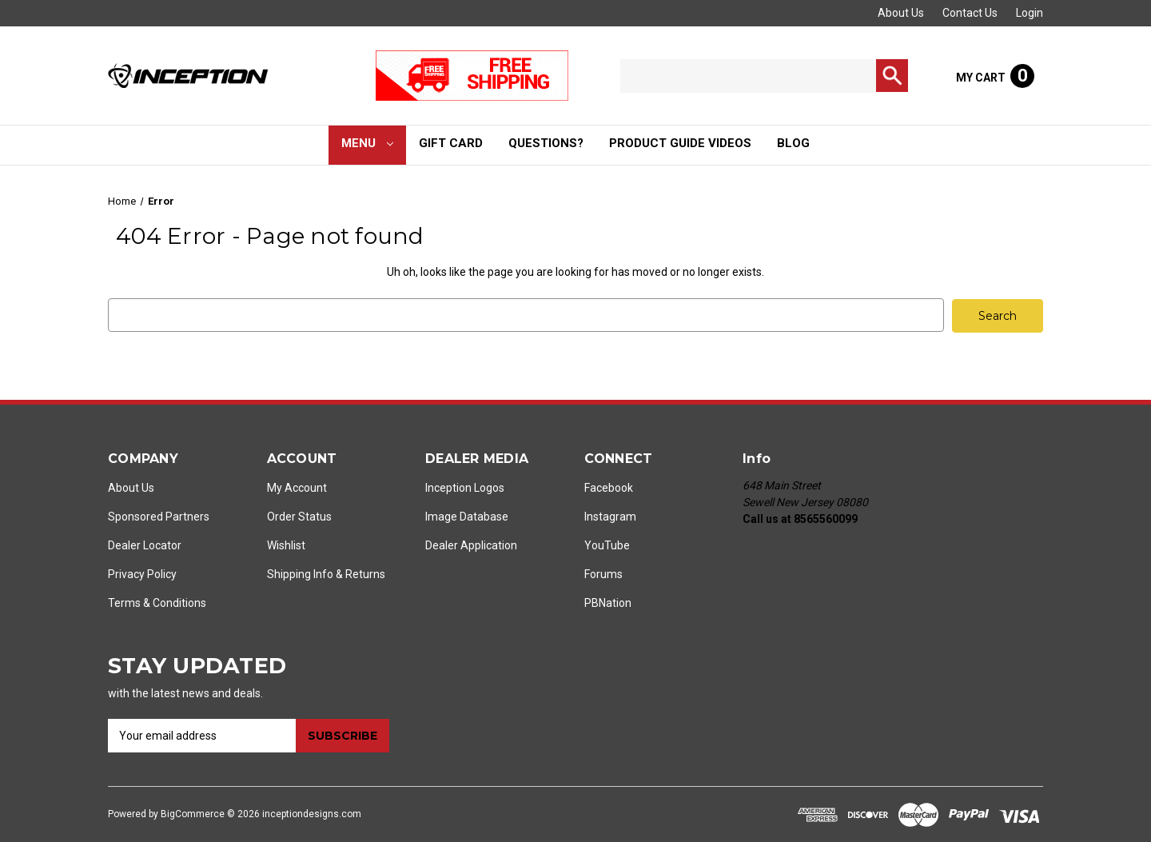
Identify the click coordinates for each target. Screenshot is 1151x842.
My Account (297, 487)
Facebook (608, 487)
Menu (367, 143)
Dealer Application (471, 544)
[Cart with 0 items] (995, 76)
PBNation (607, 602)
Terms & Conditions (157, 602)
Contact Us (970, 12)
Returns (365, 573)
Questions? (545, 143)
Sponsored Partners (158, 515)
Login (1029, 12)
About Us (901, 12)
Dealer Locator (144, 544)
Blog (793, 143)
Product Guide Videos (680, 143)
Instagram (610, 515)
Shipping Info (300, 573)
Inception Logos (464, 487)
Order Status (299, 515)
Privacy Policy (142, 573)
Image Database (466, 515)
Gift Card (451, 143)
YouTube (607, 544)
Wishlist (286, 544)
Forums (603, 573)
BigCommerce (193, 813)
